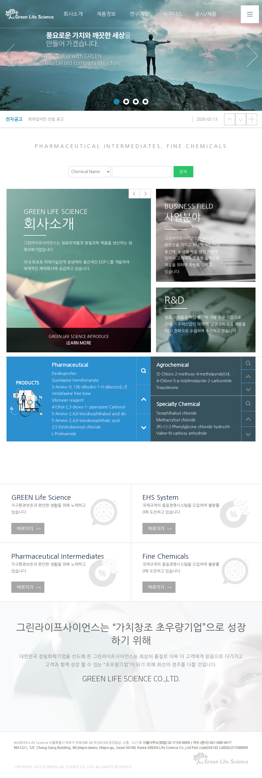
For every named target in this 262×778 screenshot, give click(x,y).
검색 (144, 371)
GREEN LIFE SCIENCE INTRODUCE (79, 341)
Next (252, 55)
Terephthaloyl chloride (176, 413)
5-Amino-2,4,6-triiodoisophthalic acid (86, 421)
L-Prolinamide (64, 434)
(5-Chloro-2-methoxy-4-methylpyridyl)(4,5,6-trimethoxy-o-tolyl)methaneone (195, 374)
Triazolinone (167, 388)
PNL (29, 14)
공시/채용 (205, 14)
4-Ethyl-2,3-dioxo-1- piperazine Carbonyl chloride (91, 407)
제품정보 (106, 14)
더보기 (251, 119)
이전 (229, 119)
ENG (233, 3)
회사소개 (73, 14)
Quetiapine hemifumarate (75, 380)
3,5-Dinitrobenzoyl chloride (76, 427)
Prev (9, 55)
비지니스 (172, 14)
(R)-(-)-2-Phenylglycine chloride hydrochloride (195, 427)
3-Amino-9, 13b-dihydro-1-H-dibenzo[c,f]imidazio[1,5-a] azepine (91, 387)
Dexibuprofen (64, 373)
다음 (240, 119)
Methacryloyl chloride (176, 420)
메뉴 (250, 14)
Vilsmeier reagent (68, 400)
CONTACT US (213, 3)
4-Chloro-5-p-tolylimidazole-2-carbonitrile (194, 381)
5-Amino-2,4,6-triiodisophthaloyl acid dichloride (91, 414)
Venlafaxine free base (71, 393)
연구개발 (139, 14)
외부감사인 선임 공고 (46, 119)
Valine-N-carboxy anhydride (181, 433)
